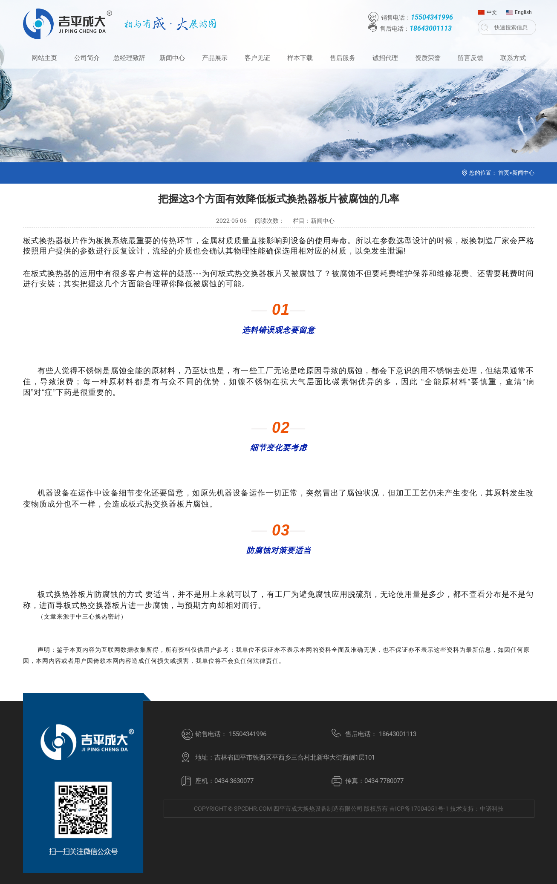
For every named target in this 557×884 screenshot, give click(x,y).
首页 (503, 173)
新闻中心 (172, 58)
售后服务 (342, 58)
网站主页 (44, 58)
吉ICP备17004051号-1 (419, 808)
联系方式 (513, 58)
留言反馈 (470, 58)
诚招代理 (385, 58)
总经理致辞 (129, 58)
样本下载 (300, 58)
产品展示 (215, 58)
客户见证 (257, 58)
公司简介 (87, 58)
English (519, 10)
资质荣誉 (428, 58)
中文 (487, 10)
